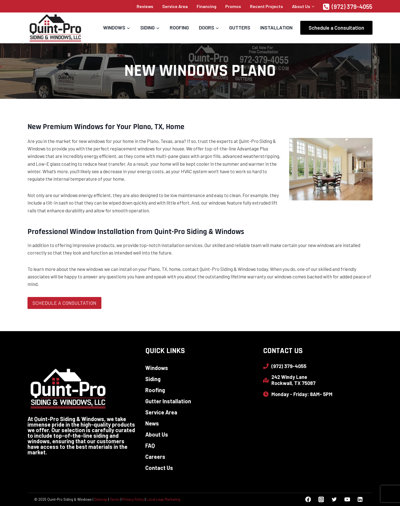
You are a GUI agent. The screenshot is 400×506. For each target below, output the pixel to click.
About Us (156, 434)
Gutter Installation (168, 401)
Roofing (179, 27)
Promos (233, 6)
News (152, 423)
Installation (276, 27)
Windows (156, 367)
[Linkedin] (360, 499)
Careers (155, 456)
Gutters (239, 27)
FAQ (150, 445)
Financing (206, 6)
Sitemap (100, 499)
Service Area (175, 6)
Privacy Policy (133, 499)
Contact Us (159, 467)
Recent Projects (266, 6)
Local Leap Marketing (163, 499)
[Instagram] (321, 499)
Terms (115, 499)
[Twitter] (334, 499)
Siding (153, 379)
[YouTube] (347, 499)
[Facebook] (308, 499)
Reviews (145, 6)
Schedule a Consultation (336, 27)
